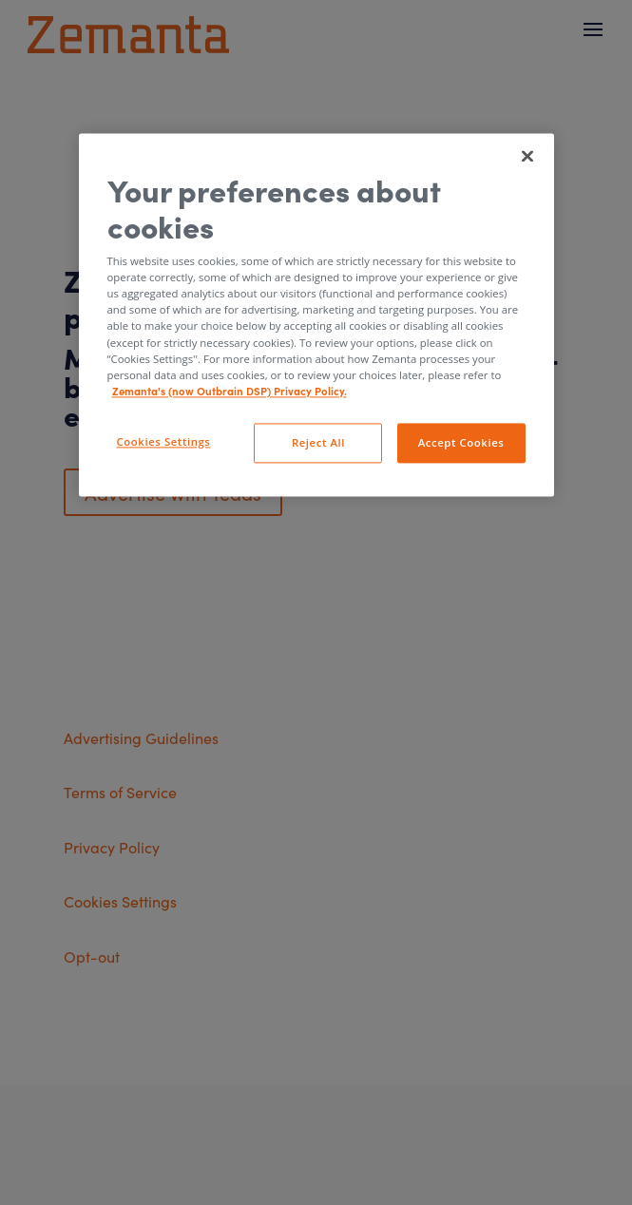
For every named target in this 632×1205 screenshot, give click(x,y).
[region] (316, 315)
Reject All (318, 442)
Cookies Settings (164, 441)
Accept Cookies (461, 442)
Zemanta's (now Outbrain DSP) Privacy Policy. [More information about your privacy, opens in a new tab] (229, 390)
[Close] (527, 157)
